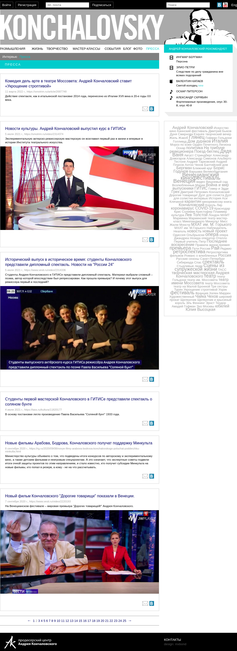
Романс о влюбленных (200, 255)
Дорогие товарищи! (183, 195)
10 (58, 621)
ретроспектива (189, 251)
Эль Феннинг (195, 303)
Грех (175, 191)
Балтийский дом (216, 165)
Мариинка (180, 218)
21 (107, 621)
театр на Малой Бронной (191, 286)
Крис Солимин (184, 211)
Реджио (226, 248)
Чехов (212, 296)
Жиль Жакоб (178, 138)
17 (89, 621)
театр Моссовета (217, 283)
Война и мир (217, 185)
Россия (224, 255)
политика (194, 147)
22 (111, 621)
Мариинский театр (202, 218)
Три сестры (219, 286)
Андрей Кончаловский (192, 127)
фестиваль (182, 292)
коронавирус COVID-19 (192, 208)
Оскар (180, 148)
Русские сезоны (187, 259)
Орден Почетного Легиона (211, 144)
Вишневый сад (217, 182)
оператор (208, 238)
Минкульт (212, 221)
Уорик (223, 289)
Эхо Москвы (205, 306)
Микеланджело (193, 221)
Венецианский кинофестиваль (200, 176)
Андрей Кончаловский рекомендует (198, 48)
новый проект (215, 231)
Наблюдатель (217, 228)
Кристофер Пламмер (211, 211)
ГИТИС (201, 188)
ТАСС (222, 269)
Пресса (152, 49)
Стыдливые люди (189, 266)
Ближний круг (202, 168)
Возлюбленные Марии (188, 185)
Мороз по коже (181, 144)
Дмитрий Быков (220, 131)
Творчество (57, 49)
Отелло (221, 238)
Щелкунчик (188, 300)
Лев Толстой (196, 214)
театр (210, 276)
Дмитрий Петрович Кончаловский (205, 192)
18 (93, 621)
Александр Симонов (202, 158)
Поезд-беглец (206, 151)
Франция (201, 293)
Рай (215, 248)
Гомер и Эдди (218, 188)
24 (120, 621)
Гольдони (225, 138)
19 (98, 621)
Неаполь (179, 231)
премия (224, 245)
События (113, 49)
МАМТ (225, 215)
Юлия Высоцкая (200, 309)
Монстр (184, 225)
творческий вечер (218, 134)
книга (228, 201)
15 (80, 621)
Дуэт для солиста (211, 195)
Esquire (199, 134)
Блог (127, 49)
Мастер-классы (86, 49)
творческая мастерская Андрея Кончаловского (200, 274)
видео (200, 182)
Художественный (181, 296)
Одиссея (179, 235)
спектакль (213, 261)
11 (62, 621)
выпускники (183, 188)
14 (76, 621)
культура (177, 215)
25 (124, 621)
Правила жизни (206, 245)
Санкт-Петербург (212, 259)
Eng (234, 5)
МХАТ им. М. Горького (211, 224)
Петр (202, 241)
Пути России (201, 248)
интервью (201, 198)
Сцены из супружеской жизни (199, 267)
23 (115, 621)
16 (84, 621)
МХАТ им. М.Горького (190, 228)
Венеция (184, 181)
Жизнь (37, 49)
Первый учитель (186, 241)
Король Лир (213, 205)
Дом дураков (199, 141)
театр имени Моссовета (200, 281)
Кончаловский (191, 205)
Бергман (184, 168)
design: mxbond (175, 644)
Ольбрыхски (195, 235)
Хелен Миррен (220, 293)
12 (67, 621)
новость (194, 231)
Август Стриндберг (198, 155)
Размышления (12, 49)
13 (71, 621)
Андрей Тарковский (201, 161)
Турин (178, 289)
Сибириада (185, 262)
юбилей (222, 306)
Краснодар (222, 208)
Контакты (172, 640)
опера (212, 234)
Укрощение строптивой (201, 289)
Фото (137, 49)
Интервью (9, 57)
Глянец (197, 137)
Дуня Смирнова (181, 134)
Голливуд (180, 141)
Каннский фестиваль (192, 131)
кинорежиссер (212, 201)
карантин (192, 201)
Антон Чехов (194, 165)
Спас (197, 262)
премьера (180, 248)
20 (102, 621)
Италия (220, 141)
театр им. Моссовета (202, 280)
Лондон (214, 215)
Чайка (200, 296)
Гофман (211, 138)
